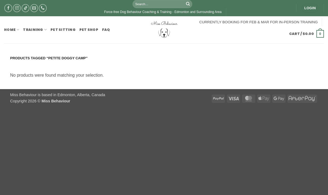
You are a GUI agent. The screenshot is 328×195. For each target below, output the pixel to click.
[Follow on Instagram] (17, 8)
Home (11, 29)
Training (35, 29)
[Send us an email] (34, 8)
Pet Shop (88, 29)
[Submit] (188, 4)
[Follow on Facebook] (8, 8)
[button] (310, 8)
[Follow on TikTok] (25, 8)
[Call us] (43, 8)
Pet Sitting (63, 29)
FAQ (106, 29)
